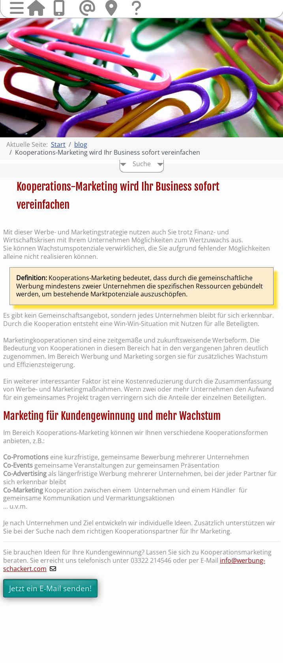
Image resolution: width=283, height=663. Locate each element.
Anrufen (61, 8)
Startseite (35, 8)
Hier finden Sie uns (114, 8)
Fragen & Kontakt (140, 15)
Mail (88, 8)
